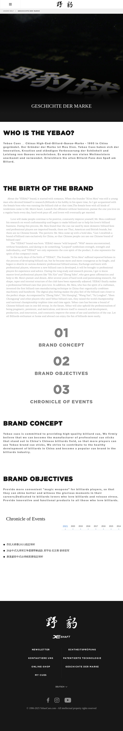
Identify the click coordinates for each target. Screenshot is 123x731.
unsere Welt (8, 11)
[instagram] (57, 701)
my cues (41, 675)
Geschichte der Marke (82, 667)
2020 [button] (73, 526)
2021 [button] (65, 526)
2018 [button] (88, 526)
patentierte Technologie (82, 658)
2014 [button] (119, 526)
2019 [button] (81, 526)
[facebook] (48, 701)
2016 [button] (103, 526)
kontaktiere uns (40, 658)
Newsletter (41, 650)
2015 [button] (111, 526)
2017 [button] (96, 526)
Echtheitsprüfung (82, 650)
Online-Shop (40, 667)
